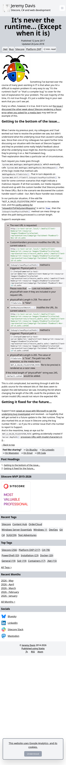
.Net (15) (52, 560)
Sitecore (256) (9, 550)
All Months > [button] (8, 601)
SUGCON (11, 535)
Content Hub (19, 524)
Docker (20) (46, 555)
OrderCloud (35, 524)
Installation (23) (30, 555)
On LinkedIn (48, 449)
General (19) (8, 560)
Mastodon (13, 636)
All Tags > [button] (6, 567)
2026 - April (7, 584)
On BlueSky (31, 449)
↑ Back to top (8, 444)
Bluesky (12, 616)
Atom (40, 651)
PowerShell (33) (10, 555)
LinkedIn (13, 623)
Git (61, 529)
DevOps (53, 529)
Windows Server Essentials (17, 529)
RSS (33, 651)
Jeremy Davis (28, 645)
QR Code (41, 453)
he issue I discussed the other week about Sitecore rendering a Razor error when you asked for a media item (32, 109)
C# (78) (46, 550)
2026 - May (7, 580)
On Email (28, 453)
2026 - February (10, 592)
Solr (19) (21, 560)
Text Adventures (27, 535)
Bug (11, 49)
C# (3, 535)
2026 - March (8, 588)
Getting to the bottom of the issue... (22, 465)
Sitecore (19, 49)
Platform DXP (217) (29, 550)
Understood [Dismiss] (33, 753)
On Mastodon (12, 453)
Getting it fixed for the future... (19, 468)
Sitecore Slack (15, 629)
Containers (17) (36, 560)
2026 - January (9, 595)
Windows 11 (40, 529)
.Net (5, 49)
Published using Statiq (33, 648)
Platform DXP (33, 49)
